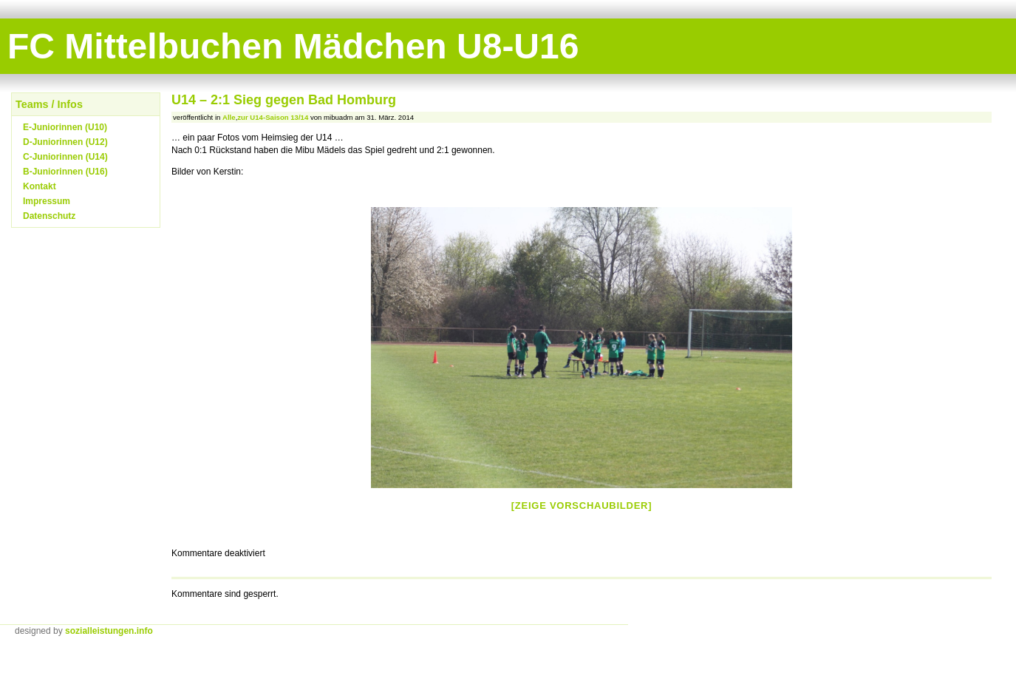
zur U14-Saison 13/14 (272, 117)
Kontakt (39, 186)
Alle (229, 117)
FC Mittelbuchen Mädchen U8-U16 (293, 46)
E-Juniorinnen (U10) (65, 127)
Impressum (46, 201)
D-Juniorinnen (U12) (65, 142)
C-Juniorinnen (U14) (65, 157)
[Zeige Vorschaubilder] (581, 505)
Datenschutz (49, 216)
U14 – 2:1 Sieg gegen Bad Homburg (283, 99)
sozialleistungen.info (109, 631)
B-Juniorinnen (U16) (65, 171)
